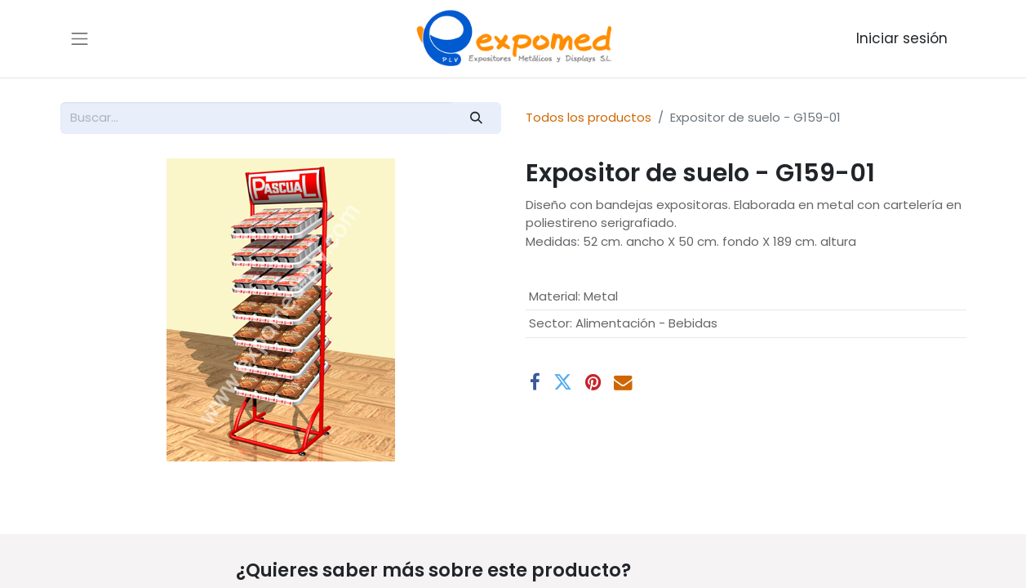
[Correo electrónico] (623, 382)
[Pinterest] (593, 382)
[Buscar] (475, 118)
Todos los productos (588, 117)
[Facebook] (535, 382)
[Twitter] (562, 382)
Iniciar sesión (902, 38)
